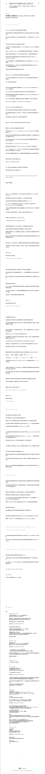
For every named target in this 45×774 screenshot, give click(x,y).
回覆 (10, 638)
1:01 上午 (15, 640)
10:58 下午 (14, 727)
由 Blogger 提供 (22, 768)
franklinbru (11, 660)
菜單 (20, 245)
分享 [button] (6, 605)
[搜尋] (38, 3)
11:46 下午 (16, 613)
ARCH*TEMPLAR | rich (21, 3)
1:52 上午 (15, 660)
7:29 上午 (13, 689)
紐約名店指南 (10, 607)
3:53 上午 (13, 666)
